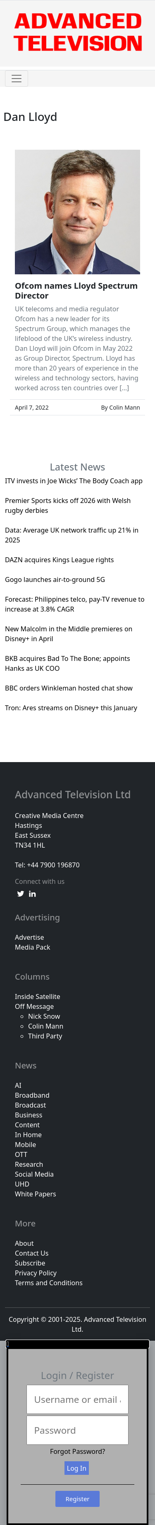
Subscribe (30, 1263)
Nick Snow (44, 1016)
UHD (22, 1184)
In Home (28, 1134)
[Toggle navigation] (16, 78)
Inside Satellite (37, 996)
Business (28, 1114)
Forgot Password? (77, 1451)
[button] (77, 1344)
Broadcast (30, 1105)
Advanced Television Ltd (74, 794)
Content (27, 1124)
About (24, 1243)
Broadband (32, 1095)
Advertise (29, 937)
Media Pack (32, 947)
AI (18, 1085)
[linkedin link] (32, 892)
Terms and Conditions (49, 1282)
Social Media (34, 1174)
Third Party (45, 1036)
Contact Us (31, 1253)
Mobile (25, 1144)
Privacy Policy (36, 1272)
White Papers (35, 1193)
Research (29, 1164)
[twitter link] (20, 892)
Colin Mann (45, 1026)
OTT (21, 1154)
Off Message (34, 1006)
